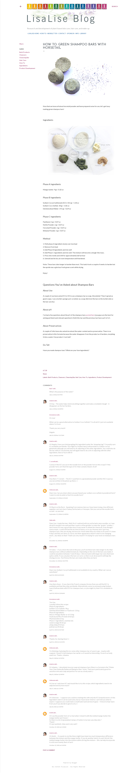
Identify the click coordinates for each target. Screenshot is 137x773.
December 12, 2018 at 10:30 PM (58, 540)
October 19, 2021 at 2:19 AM (57, 727)
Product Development (27, 68)
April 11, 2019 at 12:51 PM (57, 642)
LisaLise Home (32, 33)
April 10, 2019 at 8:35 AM (56, 575)
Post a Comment (49, 750)
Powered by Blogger (68, 763)
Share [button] (21, 44)
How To (42, 33)
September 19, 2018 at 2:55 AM (58, 498)
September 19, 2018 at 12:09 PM (58, 514)
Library (82, 33)
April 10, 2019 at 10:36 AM (57, 593)
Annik (51, 712)
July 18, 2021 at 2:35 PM (56, 707)
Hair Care (22, 60)
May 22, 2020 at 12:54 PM (56, 674)
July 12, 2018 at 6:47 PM (56, 455)
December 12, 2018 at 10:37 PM (58, 561)
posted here (90, 315)
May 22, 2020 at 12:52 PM (56, 658)
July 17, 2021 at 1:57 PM (56, 688)
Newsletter (52, 33)
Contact (61, 33)
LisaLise (51, 400)
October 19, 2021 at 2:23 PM (57, 745)
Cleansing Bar (24, 57)
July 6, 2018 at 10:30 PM (56, 409)
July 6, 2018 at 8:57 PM (55, 395)
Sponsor (70, 33)
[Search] (115, 6)
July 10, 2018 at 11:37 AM (56, 435)
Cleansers (22, 55)
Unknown (52, 490)
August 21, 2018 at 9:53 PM (57, 470)
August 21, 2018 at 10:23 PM (57, 484)
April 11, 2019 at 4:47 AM (56, 630)
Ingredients (23, 65)
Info (76, 33)
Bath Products (24, 52)
